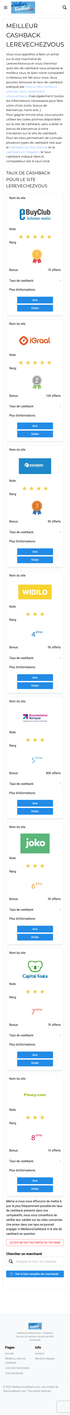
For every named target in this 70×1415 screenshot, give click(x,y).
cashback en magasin (22, 152)
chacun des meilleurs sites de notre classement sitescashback (31, 91)
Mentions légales (45, 1358)
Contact (39, 1353)
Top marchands (14, 1373)
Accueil (9, 1353)
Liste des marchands (17, 1367)
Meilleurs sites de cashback (15, 1360)
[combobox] (35, 1261)
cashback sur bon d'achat (28, 147)
